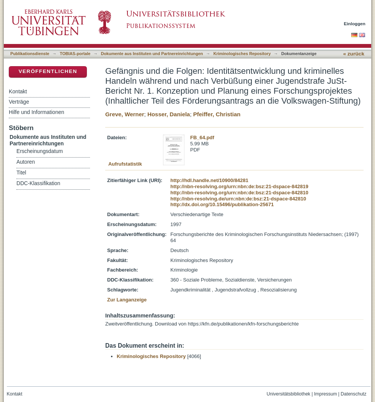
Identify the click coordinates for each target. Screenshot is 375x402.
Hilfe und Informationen (36, 112)
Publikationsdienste (29, 53)
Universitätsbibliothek (288, 394)
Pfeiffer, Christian (217, 114)
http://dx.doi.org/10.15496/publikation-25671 (222, 204)
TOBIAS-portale (75, 53)
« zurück (353, 54)
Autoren (25, 162)
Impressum (325, 394)
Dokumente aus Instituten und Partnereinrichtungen (152, 53)
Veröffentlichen (47, 71)
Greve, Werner (124, 114)
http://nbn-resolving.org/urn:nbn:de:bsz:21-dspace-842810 (239, 192)
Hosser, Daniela (168, 114)
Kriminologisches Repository (242, 53)
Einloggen (355, 23)
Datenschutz (353, 394)
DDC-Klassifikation (38, 183)
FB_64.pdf (202, 137)
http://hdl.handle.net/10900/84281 (209, 180)
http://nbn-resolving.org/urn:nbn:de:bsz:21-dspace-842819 (239, 186)
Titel (21, 173)
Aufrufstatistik (125, 164)
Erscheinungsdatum (39, 151)
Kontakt (18, 91)
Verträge (19, 102)
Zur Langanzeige (127, 300)
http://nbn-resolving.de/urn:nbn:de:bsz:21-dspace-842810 (238, 199)
